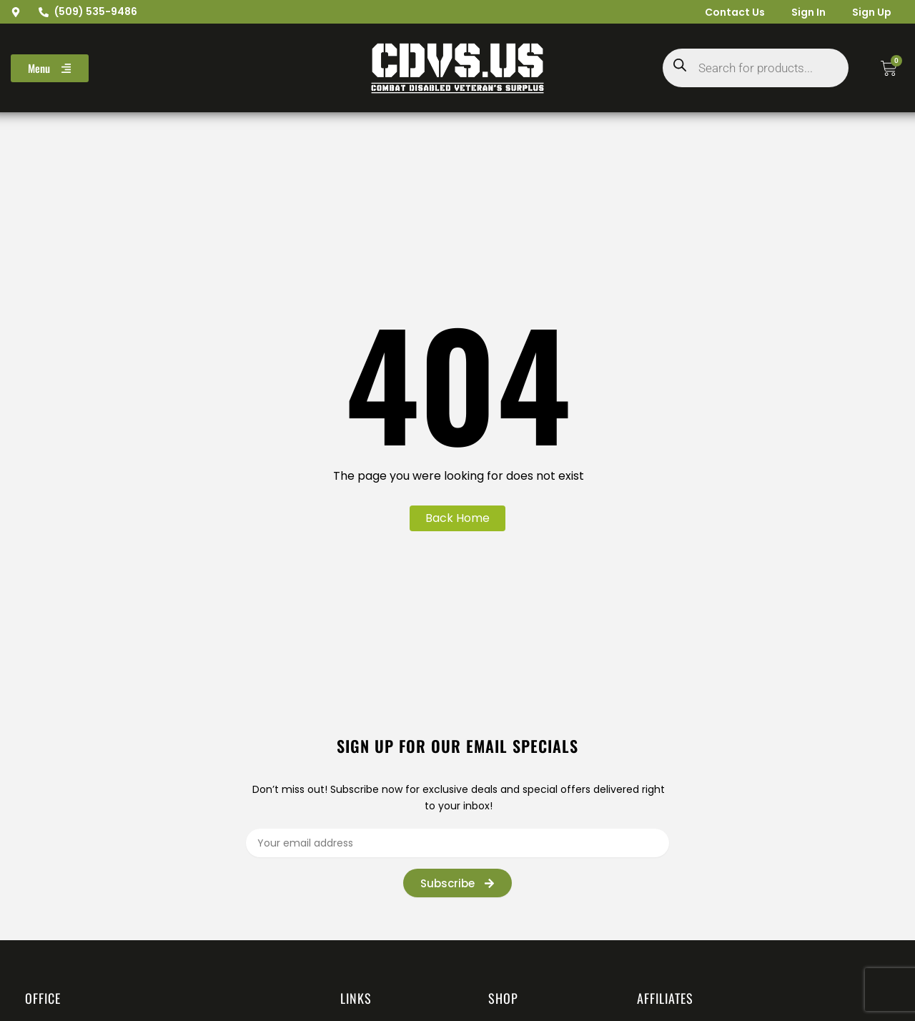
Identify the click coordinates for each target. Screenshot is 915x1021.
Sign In (805, 12)
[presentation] (717, 882)
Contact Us (729, 12)
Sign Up (870, 12)
